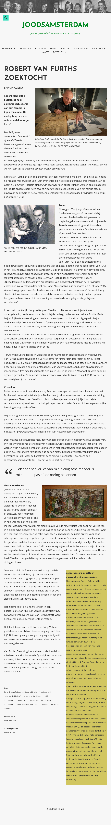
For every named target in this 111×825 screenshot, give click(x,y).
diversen (58, 52)
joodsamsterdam (55, 25)
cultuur (24, 48)
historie (7, 48)
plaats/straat (58, 48)
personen (97, 48)
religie (39, 48)
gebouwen (79, 48)
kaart (45, 52)
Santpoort (23, 148)
